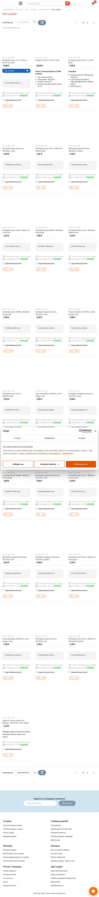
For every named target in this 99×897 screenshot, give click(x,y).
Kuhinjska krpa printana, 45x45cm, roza (13, 149)
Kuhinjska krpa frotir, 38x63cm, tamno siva (81, 476)
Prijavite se (67, 803)
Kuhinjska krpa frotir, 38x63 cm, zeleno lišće (49, 149)
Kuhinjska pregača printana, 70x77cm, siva (47, 476)
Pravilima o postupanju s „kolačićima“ (56, 453)
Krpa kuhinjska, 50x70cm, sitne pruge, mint (81, 313)
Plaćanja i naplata (9, 850)
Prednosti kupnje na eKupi (13, 829)
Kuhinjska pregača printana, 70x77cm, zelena (47, 558)
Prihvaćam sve (80, 464)
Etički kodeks (55, 882)
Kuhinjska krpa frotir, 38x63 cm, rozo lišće (16, 231)
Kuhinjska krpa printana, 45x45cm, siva (46, 313)
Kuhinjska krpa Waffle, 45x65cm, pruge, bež (16, 313)
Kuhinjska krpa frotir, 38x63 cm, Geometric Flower (82, 640)
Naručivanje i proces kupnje (13, 853)
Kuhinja (33, 9)
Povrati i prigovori (9, 871)
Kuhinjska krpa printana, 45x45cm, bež (46, 640)
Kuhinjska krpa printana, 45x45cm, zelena (79, 149)
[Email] (40, 803)
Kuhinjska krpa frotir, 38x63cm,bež (11, 394)
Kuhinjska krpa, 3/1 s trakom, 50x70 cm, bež (14, 61)
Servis (5, 882)
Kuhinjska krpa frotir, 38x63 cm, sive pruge (82, 558)
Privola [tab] (17, 438)
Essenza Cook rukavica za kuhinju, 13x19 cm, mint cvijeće (15, 721)
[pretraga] (67, 3)
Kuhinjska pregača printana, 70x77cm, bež (14, 558)
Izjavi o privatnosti (27, 453)
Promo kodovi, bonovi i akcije (14, 861)
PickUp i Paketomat (58, 857)
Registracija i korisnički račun (61, 829)
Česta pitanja (56, 825)
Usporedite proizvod (11, 100)
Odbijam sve (18, 464)
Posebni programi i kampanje (62, 836)
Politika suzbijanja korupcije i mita (63, 878)
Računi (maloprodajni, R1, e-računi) (16, 857)
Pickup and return (9, 885)
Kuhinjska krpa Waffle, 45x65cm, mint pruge (16, 476)
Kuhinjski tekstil (44, 9)
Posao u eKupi (8, 833)
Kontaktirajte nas (57, 885)
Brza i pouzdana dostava (60, 850)
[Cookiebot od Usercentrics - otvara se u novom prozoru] (81, 431)
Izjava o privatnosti (58, 874)
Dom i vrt (19, 9)
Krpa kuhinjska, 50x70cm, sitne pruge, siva (48, 394)
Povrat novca (8, 878)
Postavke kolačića (49, 464)
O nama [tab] (81, 438)
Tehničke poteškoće (58, 833)
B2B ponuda (55, 840)
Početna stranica (7, 9)
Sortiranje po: (7, 22)
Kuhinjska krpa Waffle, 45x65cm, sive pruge (49, 231)
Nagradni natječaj (9, 836)
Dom (26, 9)
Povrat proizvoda (9, 874)
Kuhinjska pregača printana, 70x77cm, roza (80, 394)
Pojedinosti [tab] (50, 438)
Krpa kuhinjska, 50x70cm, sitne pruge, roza (15, 640)
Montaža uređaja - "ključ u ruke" (63, 861)
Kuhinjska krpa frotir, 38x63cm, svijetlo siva (81, 231)
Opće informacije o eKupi (12, 825)
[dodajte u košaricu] (7, 106)
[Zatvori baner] (95, 431)
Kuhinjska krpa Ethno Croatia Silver (81, 61)
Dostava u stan (56, 853)
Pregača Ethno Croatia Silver (47, 60)
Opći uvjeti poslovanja (59, 871)
